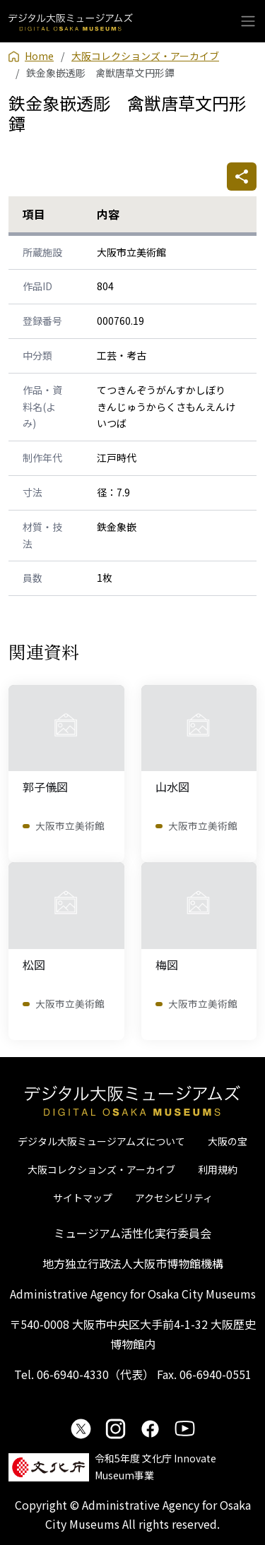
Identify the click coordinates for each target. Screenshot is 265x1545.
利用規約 (217, 1169)
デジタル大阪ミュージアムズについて (101, 1141)
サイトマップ (82, 1198)
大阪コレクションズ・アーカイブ (101, 1169)
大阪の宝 (227, 1141)
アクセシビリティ (174, 1198)
